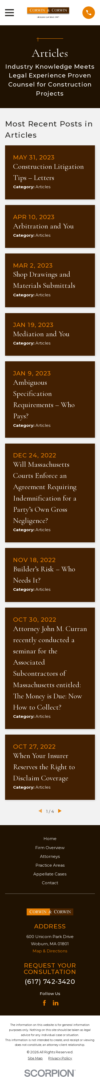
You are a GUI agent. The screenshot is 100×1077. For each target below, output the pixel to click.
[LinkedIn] (55, 1003)
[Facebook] (44, 1003)
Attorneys (50, 856)
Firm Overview (50, 847)
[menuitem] (35, 1058)
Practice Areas (50, 865)
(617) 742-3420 (50, 981)
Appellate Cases (49, 874)
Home (50, 838)
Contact (50, 882)
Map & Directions (50, 950)
